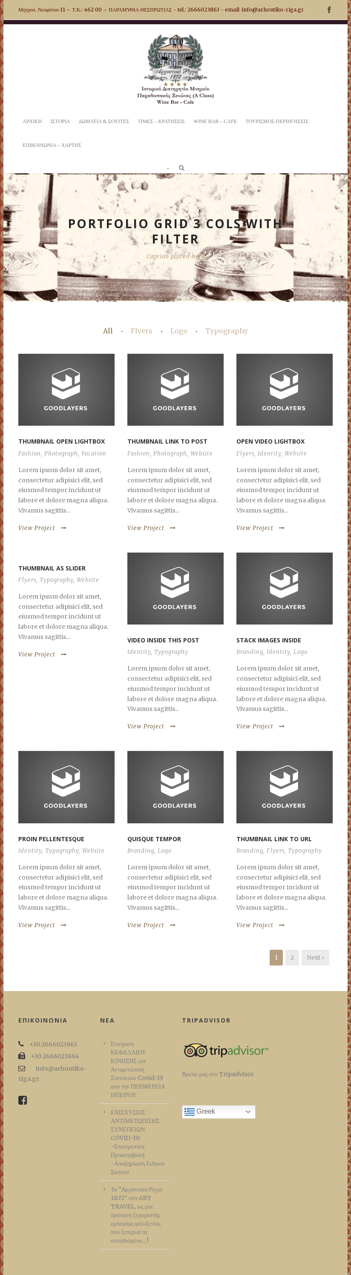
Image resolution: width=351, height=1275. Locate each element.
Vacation (93, 453)
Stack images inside (268, 640)
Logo (178, 331)
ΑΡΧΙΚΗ (32, 121)
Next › (315, 957)
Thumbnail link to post (167, 441)
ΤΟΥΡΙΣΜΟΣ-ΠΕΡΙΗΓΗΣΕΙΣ (276, 121)
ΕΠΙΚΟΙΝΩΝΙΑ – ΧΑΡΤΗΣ (52, 145)
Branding (249, 652)
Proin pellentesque (51, 839)
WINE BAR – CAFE (215, 121)
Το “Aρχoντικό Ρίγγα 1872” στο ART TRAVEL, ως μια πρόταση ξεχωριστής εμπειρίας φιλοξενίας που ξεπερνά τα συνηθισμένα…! (136, 1215)
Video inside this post (163, 640)
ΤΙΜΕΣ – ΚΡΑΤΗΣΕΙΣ (161, 121)
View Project (42, 528)
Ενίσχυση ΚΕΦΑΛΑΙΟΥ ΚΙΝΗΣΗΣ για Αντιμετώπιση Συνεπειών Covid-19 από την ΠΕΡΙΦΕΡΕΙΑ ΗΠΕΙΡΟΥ (138, 1069)
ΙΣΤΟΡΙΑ (60, 121)
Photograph (61, 453)
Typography (226, 331)
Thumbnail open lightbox (61, 441)
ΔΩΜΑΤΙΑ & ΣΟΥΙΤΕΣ (103, 121)
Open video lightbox (270, 441)
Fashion (29, 453)
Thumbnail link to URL (274, 839)
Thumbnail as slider (52, 568)
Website (201, 453)
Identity (269, 453)
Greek (199, 1112)
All (108, 331)
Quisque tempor (154, 839)
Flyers (141, 331)
